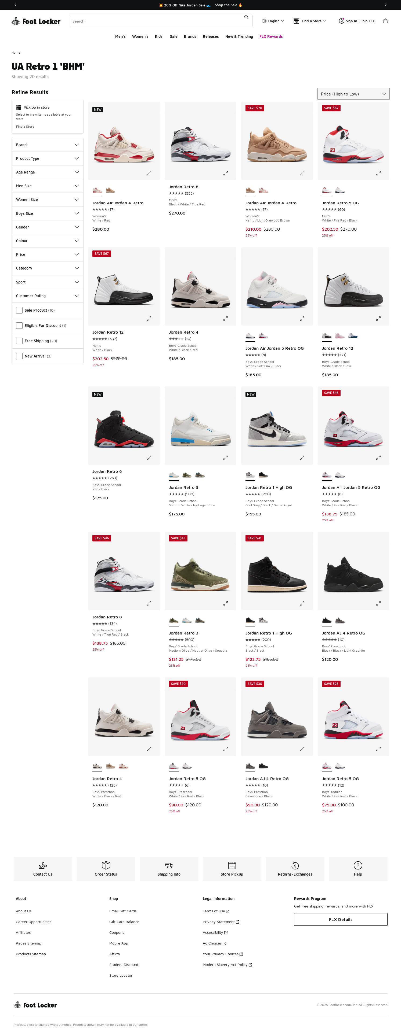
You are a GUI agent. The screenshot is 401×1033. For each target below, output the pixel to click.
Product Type (47, 158)
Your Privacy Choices (223, 953)
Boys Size (47, 213)
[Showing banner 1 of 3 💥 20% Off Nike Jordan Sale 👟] (200, 5)
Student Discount (123, 964)
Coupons (116, 932)
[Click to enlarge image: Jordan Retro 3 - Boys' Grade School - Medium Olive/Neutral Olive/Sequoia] (229, 603)
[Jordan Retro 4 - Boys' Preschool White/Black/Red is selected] (97, 766)
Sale (174, 36)
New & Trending (239, 36)
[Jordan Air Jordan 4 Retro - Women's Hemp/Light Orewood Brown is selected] (250, 190)
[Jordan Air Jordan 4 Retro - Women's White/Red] (263, 190)
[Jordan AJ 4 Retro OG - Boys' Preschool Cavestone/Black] (340, 620)
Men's (120, 36)
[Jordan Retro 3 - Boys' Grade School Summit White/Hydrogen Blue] (187, 620)
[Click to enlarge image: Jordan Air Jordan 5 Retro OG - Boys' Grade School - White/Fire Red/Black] (382, 458)
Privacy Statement (221, 921)
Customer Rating (47, 295)
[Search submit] (246, 21)
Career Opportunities (33, 921)
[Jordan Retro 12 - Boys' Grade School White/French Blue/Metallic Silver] (353, 336)
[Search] (160, 21)
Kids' (159, 36)
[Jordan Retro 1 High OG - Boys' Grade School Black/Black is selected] (250, 620)
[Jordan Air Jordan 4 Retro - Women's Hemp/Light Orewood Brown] (110, 190)
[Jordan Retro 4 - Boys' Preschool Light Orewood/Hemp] (110, 766)
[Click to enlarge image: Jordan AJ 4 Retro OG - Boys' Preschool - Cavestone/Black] (306, 749)
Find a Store (25, 126)
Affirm (114, 953)
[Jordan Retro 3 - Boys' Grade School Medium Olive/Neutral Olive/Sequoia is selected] (174, 620)
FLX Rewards (271, 36)
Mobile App (118, 943)
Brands (190, 36)
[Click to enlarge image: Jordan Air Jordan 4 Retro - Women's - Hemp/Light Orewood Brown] (306, 173)
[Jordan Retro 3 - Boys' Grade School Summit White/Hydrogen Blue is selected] (174, 475)
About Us (23, 911)
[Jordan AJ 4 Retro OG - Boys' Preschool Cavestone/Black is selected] (250, 766)
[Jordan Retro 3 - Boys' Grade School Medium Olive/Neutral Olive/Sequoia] (187, 475)
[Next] (385, 5)
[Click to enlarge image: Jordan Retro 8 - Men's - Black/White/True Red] (229, 173)
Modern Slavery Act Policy (227, 964)
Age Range (47, 172)
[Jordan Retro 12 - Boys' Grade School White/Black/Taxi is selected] (327, 336)
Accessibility (215, 932)
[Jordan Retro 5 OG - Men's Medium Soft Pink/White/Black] (340, 190)
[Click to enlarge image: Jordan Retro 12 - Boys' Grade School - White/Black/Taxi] (382, 318)
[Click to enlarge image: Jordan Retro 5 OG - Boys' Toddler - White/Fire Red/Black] (382, 749)
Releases (211, 36)
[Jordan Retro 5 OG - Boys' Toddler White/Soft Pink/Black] (340, 766)
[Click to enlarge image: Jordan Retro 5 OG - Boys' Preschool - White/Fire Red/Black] (229, 749)
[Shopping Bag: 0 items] (385, 21)
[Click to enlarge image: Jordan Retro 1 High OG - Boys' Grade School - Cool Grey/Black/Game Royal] (306, 458)
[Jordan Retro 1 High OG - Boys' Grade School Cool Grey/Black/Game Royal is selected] (250, 475)
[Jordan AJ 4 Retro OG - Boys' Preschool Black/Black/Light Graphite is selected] (327, 620)
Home (16, 52)
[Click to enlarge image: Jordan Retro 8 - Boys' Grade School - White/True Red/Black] (153, 603)
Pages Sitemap (28, 943)
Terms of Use (216, 911)
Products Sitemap (31, 953)
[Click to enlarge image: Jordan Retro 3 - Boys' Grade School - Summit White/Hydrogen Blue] (229, 458)
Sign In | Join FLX (357, 21)
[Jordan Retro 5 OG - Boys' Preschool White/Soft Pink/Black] (187, 766)
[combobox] (160, 21)
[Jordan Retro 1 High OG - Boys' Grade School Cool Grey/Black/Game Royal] (263, 620)
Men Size (47, 185)
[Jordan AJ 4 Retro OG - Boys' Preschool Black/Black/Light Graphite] (263, 766)
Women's (140, 36)
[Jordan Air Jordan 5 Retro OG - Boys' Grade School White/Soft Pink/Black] (340, 475)
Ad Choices (214, 943)
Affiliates (23, 932)
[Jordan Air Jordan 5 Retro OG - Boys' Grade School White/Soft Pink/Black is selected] (250, 336)
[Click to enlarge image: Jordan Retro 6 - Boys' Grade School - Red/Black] (153, 458)
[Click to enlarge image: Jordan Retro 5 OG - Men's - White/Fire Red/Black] (382, 173)
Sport (47, 282)
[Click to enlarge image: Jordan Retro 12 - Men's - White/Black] (153, 318)
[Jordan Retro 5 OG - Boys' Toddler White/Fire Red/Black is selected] (327, 766)
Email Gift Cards (122, 911)
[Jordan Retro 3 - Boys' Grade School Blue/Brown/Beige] (200, 475)
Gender (47, 227)
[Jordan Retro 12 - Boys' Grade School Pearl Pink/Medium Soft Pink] (340, 336)
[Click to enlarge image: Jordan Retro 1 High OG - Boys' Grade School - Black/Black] (306, 603)
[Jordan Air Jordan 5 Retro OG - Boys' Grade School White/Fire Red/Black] (263, 336)
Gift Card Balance (124, 921)
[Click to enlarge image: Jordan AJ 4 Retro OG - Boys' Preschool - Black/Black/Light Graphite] (382, 603)
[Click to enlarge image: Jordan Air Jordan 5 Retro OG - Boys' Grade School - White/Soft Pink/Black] (306, 318)
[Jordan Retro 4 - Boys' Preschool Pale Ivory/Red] (123, 766)
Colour (47, 240)
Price (47, 254)
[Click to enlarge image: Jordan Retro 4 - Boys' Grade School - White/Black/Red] (229, 318)
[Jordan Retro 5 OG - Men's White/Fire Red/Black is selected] (327, 190)
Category (47, 268)
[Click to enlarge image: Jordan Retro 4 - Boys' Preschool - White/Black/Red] (153, 749)
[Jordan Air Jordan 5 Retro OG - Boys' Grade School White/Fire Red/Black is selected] (327, 475)
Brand (47, 144)
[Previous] (15, 5)
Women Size (47, 199)
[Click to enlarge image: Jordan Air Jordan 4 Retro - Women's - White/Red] (153, 173)
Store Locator (120, 975)
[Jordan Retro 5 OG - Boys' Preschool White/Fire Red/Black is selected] (174, 766)
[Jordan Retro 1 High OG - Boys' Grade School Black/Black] (263, 475)
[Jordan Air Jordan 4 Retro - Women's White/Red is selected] (97, 190)
